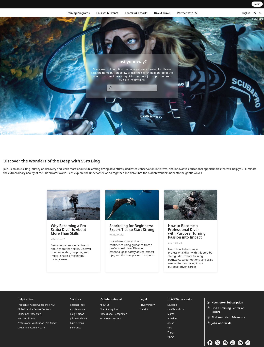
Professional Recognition (113, 313)
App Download (78, 309)
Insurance (75, 327)
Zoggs (170, 332)
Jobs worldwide (219, 323)
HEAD (170, 336)
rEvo (169, 327)
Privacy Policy (147, 304)
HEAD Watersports (179, 299)
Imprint (144, 309)
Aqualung (172, 318)
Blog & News (77, 313)
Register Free (77, 304)
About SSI (105, 304)
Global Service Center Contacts (34, 309)
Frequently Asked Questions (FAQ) (36, 304)
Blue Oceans (77, 323)
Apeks (170, 323)
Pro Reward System (110, 318)
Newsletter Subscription (225, 302)
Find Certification (27, 318)
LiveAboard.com (176, 309)
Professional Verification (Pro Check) (37, 323)
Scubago (172, 304)
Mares (170, 313)
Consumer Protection (29, 313)
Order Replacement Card (31, 327)
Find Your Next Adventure (226, 317)
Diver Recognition (109, 309)
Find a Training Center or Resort (225, 310)
